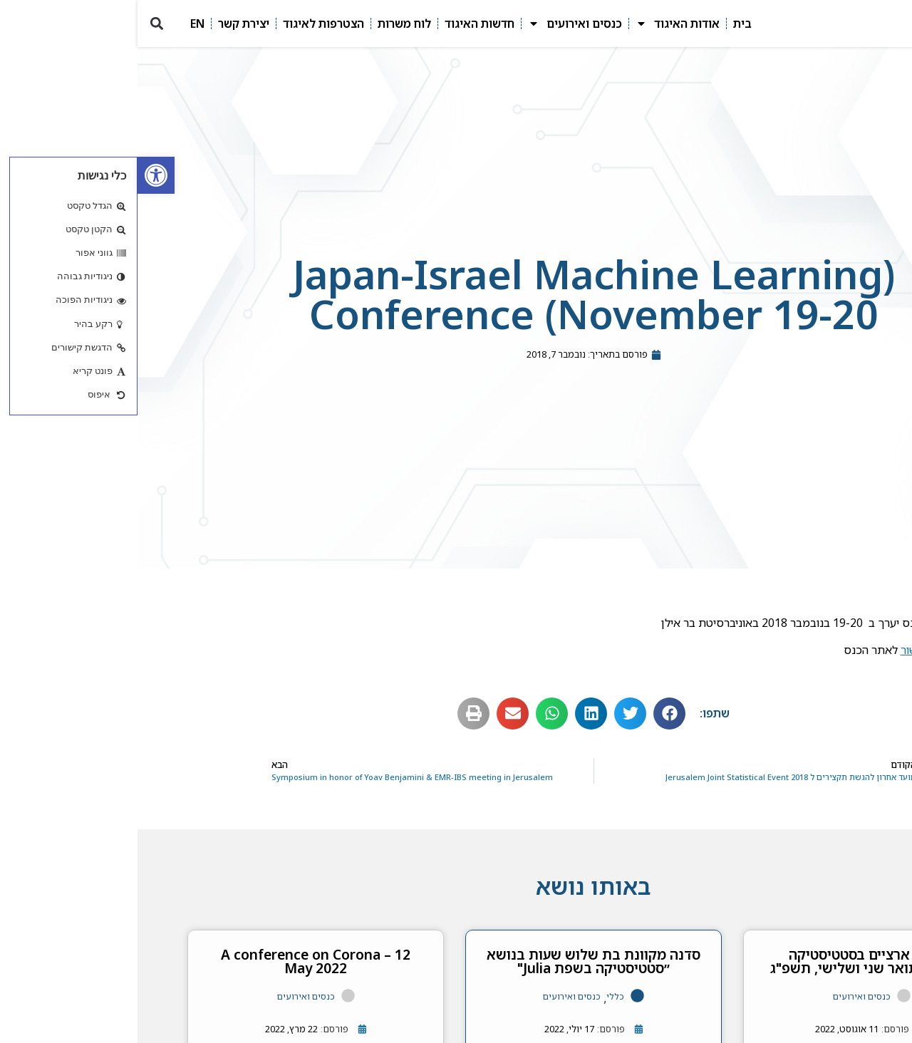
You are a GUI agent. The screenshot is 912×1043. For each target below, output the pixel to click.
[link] (18, 175)
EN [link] (60, 23)
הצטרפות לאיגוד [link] (186, 23)
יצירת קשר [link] (106, 23)
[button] (19, 24)
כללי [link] (478, 996)
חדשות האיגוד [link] (342, 23)
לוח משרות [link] (267, 23)
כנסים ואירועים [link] (437, 23)
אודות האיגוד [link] (540, 23)
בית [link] (605, 23)
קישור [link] (776, 650)
